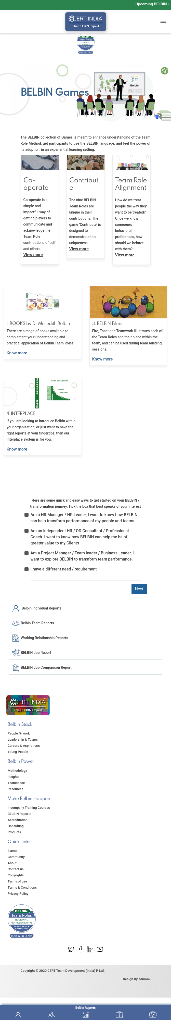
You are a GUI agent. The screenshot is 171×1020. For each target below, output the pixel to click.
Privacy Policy (18, 893)
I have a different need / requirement (64, 569)
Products (14, 832)
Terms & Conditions (22, 887)
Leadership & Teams (23, 739)
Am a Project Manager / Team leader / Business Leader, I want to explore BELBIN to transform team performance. (82, 556)
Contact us (16, 869)
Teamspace (16, 783)
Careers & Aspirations (24, 746)
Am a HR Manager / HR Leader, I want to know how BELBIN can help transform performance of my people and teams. (84, 517)
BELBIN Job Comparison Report (42, 667)
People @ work (19, 733)
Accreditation (18, 820)
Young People (18, 752)
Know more (17, 353)
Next (139, 589)
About (12, 863)
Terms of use (17, 881)
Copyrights (16, 875)
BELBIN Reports (19, 814)
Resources (15, 789)
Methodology (17, 771)
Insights (14, 777)
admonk (144, 979)
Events (13, 851)
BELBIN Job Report (31, 653)
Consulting (16, 826)
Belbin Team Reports (33, 623)
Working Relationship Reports (40, 638)
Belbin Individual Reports (36, 608)
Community (16, 857)
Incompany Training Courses (29, 808)
